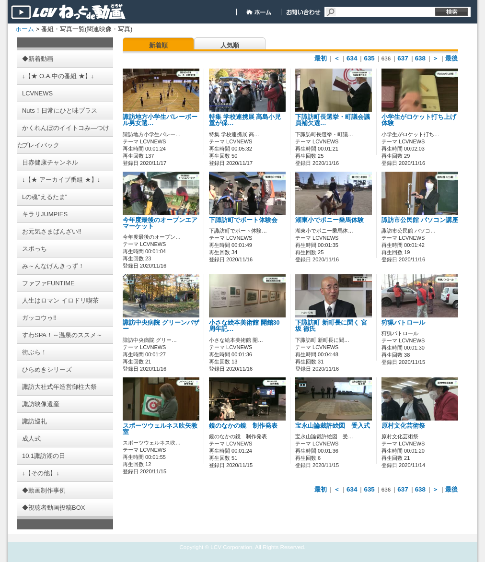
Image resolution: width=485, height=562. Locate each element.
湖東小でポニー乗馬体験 (329, 220)
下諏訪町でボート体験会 (243, 220)
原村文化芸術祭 (403, 425)
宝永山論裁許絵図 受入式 (332, 425)
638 (420, 58)
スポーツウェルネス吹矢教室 (160, 428)
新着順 (158, 45)
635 (369, 58)
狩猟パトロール (403, 322)
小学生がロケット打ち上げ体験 (418, 120)
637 (402, 58)
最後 (451, 58)
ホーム (24, 29)
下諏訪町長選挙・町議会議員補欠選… (332, 120)
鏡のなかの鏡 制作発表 (243, 425)
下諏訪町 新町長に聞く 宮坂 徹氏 (331, 325)
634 (351, 58)
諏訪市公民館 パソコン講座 (419, 220)
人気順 (229, 45)
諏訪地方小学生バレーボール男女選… (160, 120)
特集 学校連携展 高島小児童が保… (245, 120)
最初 (320, 58)
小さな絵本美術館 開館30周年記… (244, 325)
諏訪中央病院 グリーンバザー (161, 325)
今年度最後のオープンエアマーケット (160, 223)
